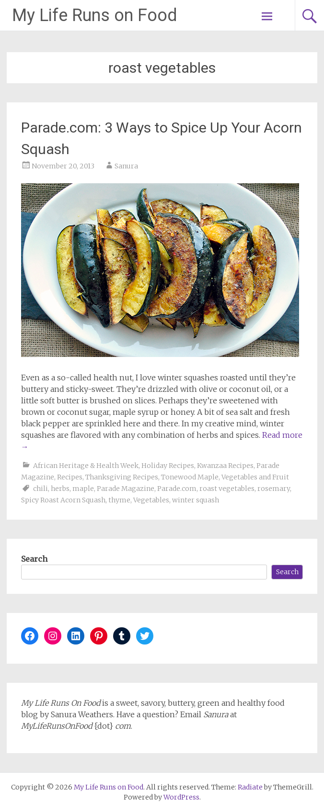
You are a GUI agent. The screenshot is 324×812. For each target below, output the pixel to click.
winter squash (195, 500)
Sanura (126, 166)
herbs (60, 488)
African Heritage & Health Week (86, 465)
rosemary (273, 488)
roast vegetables (227, 488)
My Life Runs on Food (94, 15)
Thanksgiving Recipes (121, 477)
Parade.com (177, 488)
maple (83, 488)
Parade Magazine (125, 488)
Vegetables (151, 500)
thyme (119, 500)
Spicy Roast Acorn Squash (63, 500)
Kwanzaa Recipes (225, 465)
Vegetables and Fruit (255, 477)
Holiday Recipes (167, 465)
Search (34, 559)
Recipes (69, 477)
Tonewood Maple (190, 477)
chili (40, 488)
